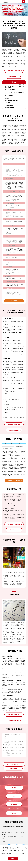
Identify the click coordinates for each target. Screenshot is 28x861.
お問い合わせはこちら (14, 76)
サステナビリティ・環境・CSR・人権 (12, 191)
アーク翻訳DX (7, 292)
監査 (13, 207)
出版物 (6, 260)
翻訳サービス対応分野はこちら (14, 301)
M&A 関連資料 (11, 205)
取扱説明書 (13, 270)
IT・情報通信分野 (8, 267)
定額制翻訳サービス (16, 291)
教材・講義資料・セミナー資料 (11, 239)
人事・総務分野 (8, 209)
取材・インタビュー (14, 173)
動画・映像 (7, 254)
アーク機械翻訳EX (8, 291)
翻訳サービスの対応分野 (10, 89)
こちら (3, 666)
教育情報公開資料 (9, 242)
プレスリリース (8, 169)
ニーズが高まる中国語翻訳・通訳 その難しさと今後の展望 (14, 751)
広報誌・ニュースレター (9, 168)
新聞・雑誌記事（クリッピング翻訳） (13, 171)
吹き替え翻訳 (11, 257)
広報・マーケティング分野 (10, 164)
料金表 (14, 796)
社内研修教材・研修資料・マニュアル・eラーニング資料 (14, 213)
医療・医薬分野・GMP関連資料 (11, 281)
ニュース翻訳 (7, 173)
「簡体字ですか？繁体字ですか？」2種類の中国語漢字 (14, 748)
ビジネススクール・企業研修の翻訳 (11, 216)
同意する (12, 858)
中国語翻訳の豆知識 (9, 105)
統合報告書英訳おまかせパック (11, 200)
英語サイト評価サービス (9, 233)
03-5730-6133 (14, 813)
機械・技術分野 (8, 276)
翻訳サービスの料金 (9, 95)
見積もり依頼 (14, 804)
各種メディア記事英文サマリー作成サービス (13, 175)
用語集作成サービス (15, 292)
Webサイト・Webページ (10, 225)
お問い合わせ (14, 788)
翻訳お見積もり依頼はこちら (14, 70)
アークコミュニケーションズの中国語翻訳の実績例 (14, 93)
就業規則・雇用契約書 (9, 215)
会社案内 (16, 168)
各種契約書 (7, 221)
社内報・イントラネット (9, 166)
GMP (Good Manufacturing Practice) (11, 284)
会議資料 (21, 216)
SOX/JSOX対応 (8, 207)
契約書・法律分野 (8, 219)
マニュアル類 (7, 270)
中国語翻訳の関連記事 (9, 107)
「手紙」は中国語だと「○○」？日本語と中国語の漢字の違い (14, 742)
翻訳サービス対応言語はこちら (14, 768)
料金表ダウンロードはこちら (14, 480)
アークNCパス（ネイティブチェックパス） (13, 294)
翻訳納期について (8, 98)
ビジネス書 (7, 262)
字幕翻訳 (6, 257)
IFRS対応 (21, 205)
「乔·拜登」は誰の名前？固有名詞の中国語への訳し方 (14, 738)
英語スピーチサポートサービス (11, 174)
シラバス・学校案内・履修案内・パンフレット (14, 240)
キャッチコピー (15, 169)
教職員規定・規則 (17, 242)
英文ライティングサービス (10, 293)
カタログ (21, 168)
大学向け (6, 236)
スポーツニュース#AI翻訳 (10, 296)
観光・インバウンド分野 (10, 245)
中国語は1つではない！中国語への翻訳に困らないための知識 (14, 745)
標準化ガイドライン (8, 269)
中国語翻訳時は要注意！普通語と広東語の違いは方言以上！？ (14, 735)
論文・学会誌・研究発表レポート (11, 241)
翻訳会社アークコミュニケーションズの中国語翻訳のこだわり (14, 87)
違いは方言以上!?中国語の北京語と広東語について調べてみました (14, 754)
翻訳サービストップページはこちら (14, 764)
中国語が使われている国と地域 (11, 100)
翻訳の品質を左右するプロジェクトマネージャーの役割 (13, 832)
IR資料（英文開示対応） (10, 178)
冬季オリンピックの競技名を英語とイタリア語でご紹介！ (13, 836)
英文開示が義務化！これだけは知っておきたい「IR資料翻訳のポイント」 (14, 840)
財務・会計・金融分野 (9, 203)
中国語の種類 (7, 102)
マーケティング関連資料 (9, 170)
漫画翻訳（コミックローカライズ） (11, 264)
